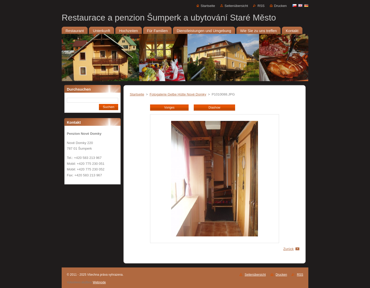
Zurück (288, 249)
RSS (260, 6)
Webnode (99, 282)
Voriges (169, 107)
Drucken (280, 6)
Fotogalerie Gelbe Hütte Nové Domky (178, 94)
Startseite (208, 6)
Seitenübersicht (236, 6)
